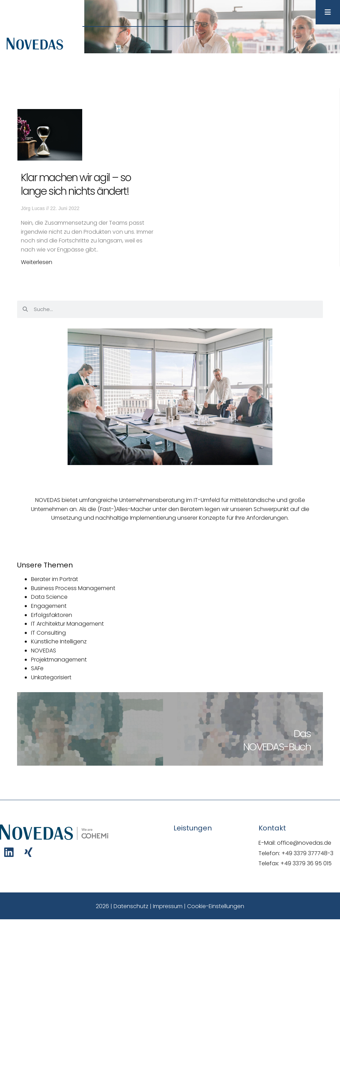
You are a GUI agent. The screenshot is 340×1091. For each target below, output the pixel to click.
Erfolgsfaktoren (51, 615)
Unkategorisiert (51, 677)
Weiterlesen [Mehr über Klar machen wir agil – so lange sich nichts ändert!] (36, 262)
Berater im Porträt (54, 579)
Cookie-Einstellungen (215, 906)
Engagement (49, 606)
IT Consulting (48, 633)
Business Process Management (73, 588)
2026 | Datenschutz (122, 906)
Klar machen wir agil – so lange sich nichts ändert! (76, 184)
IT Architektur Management (67, 624)
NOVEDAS (43, 651)
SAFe (37, 668)
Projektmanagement (59, 660)
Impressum (168, 906)
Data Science (49, 597)
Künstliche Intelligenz (59, 641)
